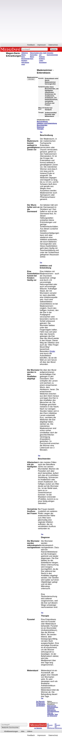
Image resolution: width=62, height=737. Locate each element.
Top (41, 132)
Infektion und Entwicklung (47, 123)
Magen (32, 56)
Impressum (41, 45)
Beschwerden (42, 125)
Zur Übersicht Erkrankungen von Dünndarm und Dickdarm (40, 703)
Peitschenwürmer (52, 707)
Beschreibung (42, 121)
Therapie (40, 129)
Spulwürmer (51, 708)
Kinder (52, 351)
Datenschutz (53, 45)
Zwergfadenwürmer (53, 711)
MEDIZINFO (11, 49)
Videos (29, 731)
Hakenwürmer (51, 710)
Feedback (31, 45)
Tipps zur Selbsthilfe (50, 713)
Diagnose (40, 127)
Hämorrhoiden (34, 53)
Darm (31, 58)
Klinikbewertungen (11, 731)
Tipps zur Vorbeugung (52, 715)
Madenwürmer (51, 705)
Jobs (22, 731)
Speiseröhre (34, 55)
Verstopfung (43, 62)
